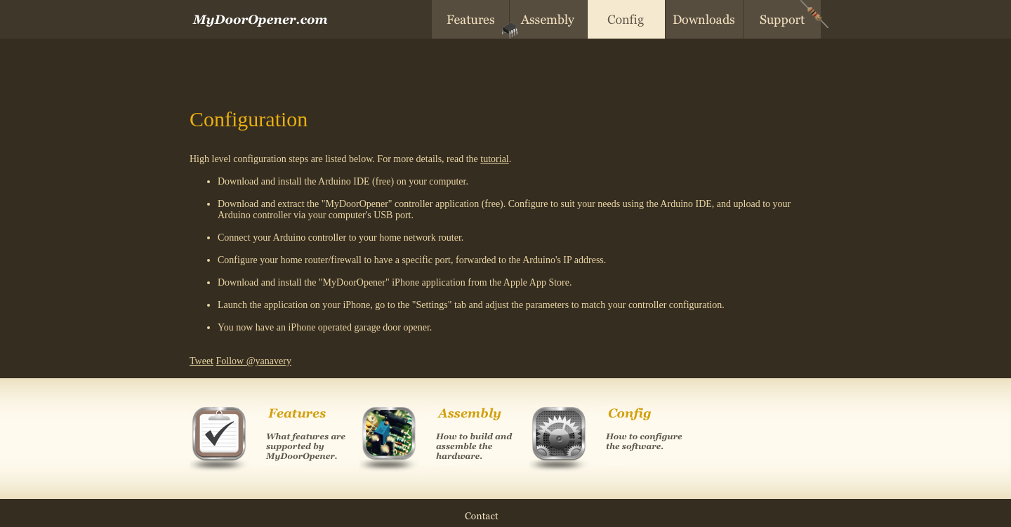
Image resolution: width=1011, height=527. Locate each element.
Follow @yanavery (253, 361)
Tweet (201, 361)
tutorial (494, 159)
